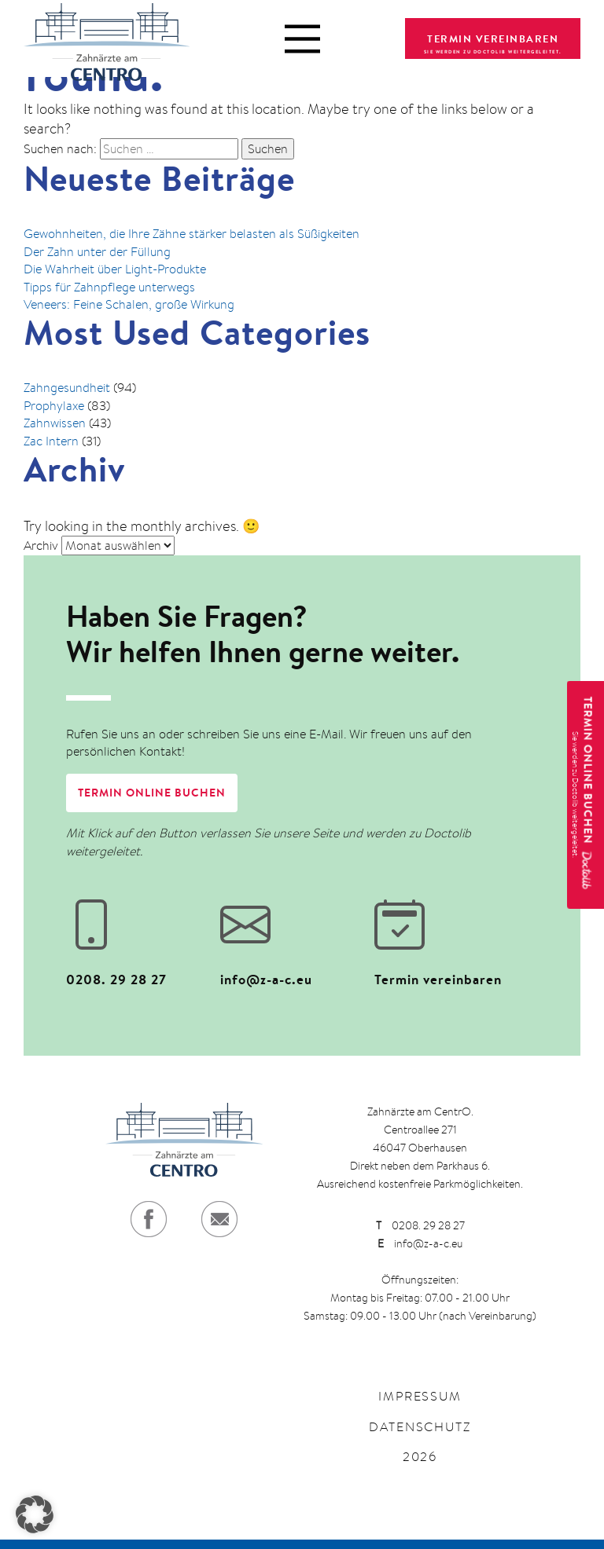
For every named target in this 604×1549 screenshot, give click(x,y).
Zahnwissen (55, 423)
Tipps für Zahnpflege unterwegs (109, 287)
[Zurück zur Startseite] (107, 38)
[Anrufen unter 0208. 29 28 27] (141, 936)
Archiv (41, 545)
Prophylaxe (54, 405)
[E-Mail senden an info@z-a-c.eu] (295, 936)
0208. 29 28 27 (420, 1225)
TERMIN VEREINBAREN (492, 38)
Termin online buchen (152, 792)
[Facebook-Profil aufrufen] (149, 1219)
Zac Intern (51, 441)
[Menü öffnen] (302, 38)
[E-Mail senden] (219, 1219)
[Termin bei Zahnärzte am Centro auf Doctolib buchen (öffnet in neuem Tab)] (449, 936)
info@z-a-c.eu (420, 1243)
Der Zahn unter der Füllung (97, 252)
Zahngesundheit (67, 387)
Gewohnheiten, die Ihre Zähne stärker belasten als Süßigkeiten (191, 233)
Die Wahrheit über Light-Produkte (115, 269)
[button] (34, 1514)
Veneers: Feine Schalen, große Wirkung (129, 304)
